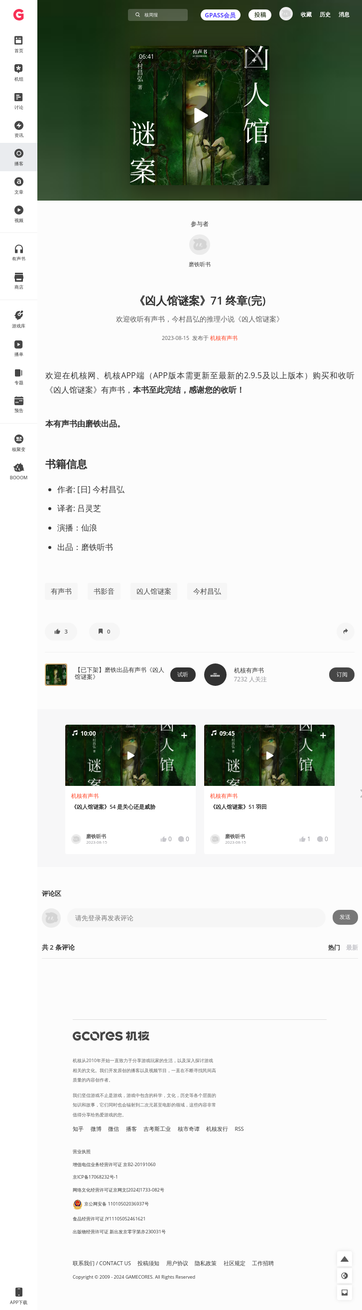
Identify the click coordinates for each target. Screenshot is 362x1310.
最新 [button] (352, 947)
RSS (239, 1128)
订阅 (342, 674)
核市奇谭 (189, 1128)
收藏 (306, 14)
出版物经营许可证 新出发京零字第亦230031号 (119, 1231)
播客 (131, 1128)
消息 (344, 14)
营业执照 (82, 1151)
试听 (182, 674)
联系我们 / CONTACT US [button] (102, 1263)
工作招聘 (263, 1263)
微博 (96, 1128)
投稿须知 (148, 1263)
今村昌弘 (207, 591)
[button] (254, 60)
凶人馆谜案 (153, 591)
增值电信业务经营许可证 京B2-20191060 (114, 1164)
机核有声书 (224, 337)
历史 (325, 14)
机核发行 (217, 1128)
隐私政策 (206, 1263)
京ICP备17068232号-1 (95, 1177)
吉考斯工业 (157, 1128)
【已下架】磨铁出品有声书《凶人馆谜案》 (119, 673)
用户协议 (177, 1263)
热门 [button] (334, 947)
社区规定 (234, 1263)
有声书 (61, 591)
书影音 (104, 591)
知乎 (78, 1128)
